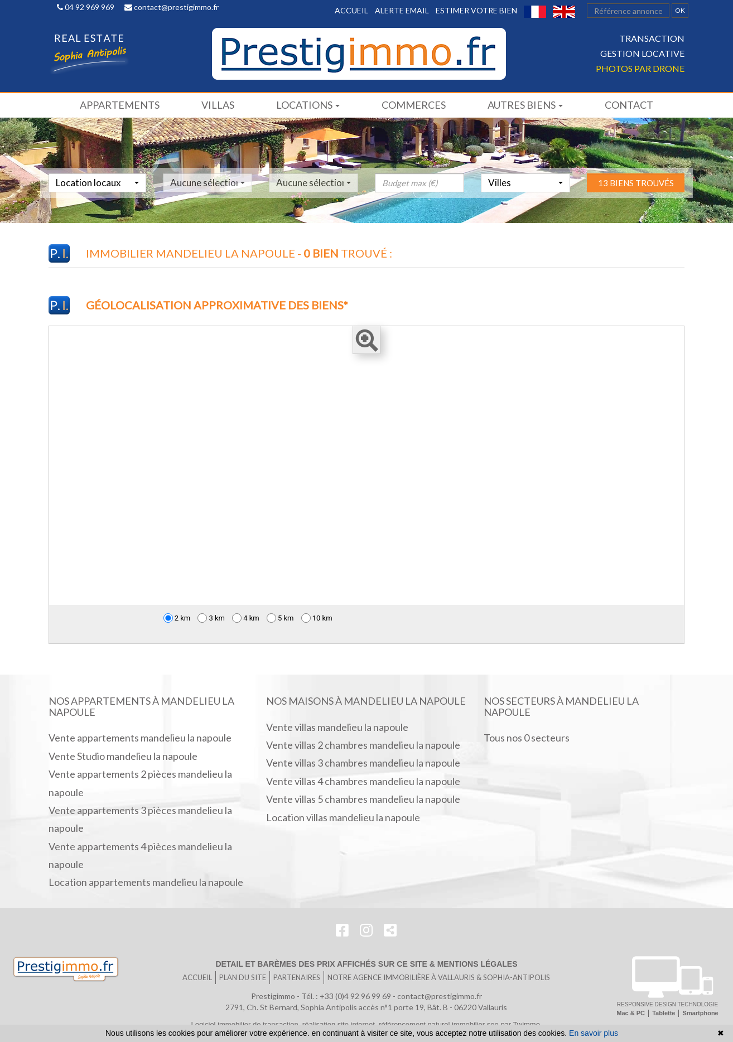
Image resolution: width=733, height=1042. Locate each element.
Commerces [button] (414, 105)
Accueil (351, 10)
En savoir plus (593, 1033)
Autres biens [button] (525, 105)
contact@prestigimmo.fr (171, 7)
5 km (280, 618)
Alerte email (402, 10)
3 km (211, 618)
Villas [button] (217, 105)
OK (680, 10)
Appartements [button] (120, 105)
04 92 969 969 (85, 7)
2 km (177, 618)
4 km (245, 618)
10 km (316, 618)
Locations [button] (308, 105)
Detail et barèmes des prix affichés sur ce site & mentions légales (366, 963)
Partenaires (296, 977)
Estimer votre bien (476, 10)
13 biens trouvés (636, 205)
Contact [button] (629, 105)
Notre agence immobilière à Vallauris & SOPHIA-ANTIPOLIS (438, 977)
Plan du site (242, 977)
